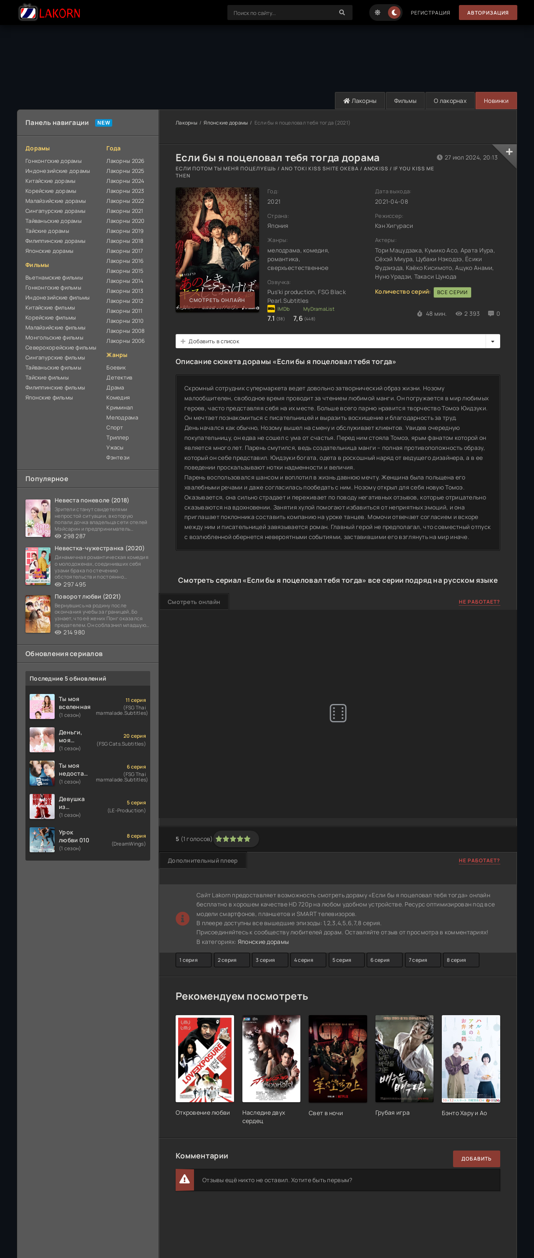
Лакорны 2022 (125, 201)
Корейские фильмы (50, 317)
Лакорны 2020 (125, 221)
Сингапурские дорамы (55, 211)
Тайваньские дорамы (53, 221)
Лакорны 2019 (125, 231)
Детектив (119, 377)
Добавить (476, 1158)
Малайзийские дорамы (55, 201)
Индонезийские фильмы (57, 297)
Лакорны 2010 (125, 320)
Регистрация (431, 12)
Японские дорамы (49, 251)
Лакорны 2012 (124, 301)
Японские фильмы (49, 397)
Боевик (116, 367)
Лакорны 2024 (125, 181)
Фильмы (405, 101)
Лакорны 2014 (125, 281)
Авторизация (488, 12)
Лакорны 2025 (125, 171)
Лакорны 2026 (125, 161)
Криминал (119, 407)
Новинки (496, 101)
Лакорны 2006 (125, 340)
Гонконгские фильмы (53, 287)
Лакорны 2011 (124, 310)
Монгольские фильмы (54, 337)
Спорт (114, 427)
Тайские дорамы (47, 231)
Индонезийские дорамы (58, 171)
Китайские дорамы (50, 181)
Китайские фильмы (50, 307)
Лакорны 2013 (124, 291)
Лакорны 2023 (125, 191)
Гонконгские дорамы (53, 161)
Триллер (117, 437)
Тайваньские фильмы (53, 367)
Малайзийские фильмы (55, 327)
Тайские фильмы (47, 377)
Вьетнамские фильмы (54, 277)
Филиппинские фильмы (55, 387)
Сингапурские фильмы (55, 357)
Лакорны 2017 (124, 251)
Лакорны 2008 (125, 330)
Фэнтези (117, 457)
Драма (115, 387)
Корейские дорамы (50, 191)
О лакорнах (450, 101)
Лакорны (360, 101)
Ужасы (114, 447)
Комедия (118, 397)
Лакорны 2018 (125, 241)
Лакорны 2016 (125, 261)
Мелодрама (122, 417)
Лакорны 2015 (125, 271)
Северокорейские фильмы (60, 347)
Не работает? (479, 601)
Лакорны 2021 (124, 211)
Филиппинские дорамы (55, 241)
